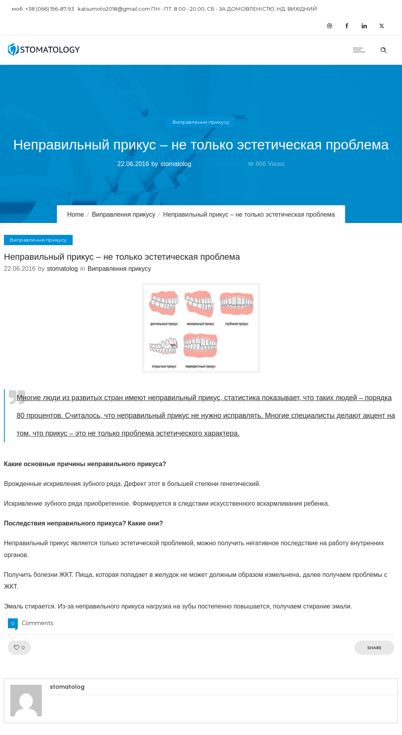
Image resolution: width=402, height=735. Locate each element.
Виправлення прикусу (124, 214)
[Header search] (383, 49)
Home (75, 214)
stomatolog (175, 164)
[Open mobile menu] (361, 50)
